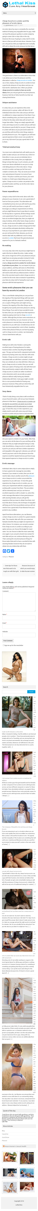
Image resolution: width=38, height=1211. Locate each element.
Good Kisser (5, 1137)
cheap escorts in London (24, 80)
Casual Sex (5, 1134)
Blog (3, 1130)
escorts (28, 315)
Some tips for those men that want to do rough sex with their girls (11, 568)
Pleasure (11, 556)
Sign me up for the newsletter (13, 645)
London (11, 238)
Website (5, 631)
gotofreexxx (9, 25)
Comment (5, 591)
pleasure (31, 476)
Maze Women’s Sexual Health (15, 1146)
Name (4, 614)
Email (4, 623)
